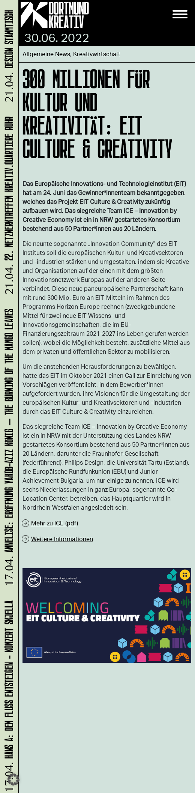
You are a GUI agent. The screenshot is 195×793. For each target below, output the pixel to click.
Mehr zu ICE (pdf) (54, 523)
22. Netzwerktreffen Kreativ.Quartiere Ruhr (7, 206)
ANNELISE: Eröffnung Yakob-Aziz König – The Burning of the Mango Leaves (7, 448)
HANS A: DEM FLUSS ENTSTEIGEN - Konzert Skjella (7, 696)
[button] (13, 779)
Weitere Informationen (62, 539)
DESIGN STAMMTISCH (7, 57)
